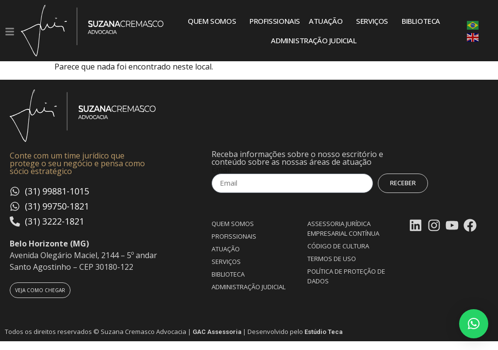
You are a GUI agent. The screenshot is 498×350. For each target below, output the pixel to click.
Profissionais (274, 21)
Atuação (328, 21)
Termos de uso (331, 258)
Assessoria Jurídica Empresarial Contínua (343, 228)
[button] (473, 323)
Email (221, 170)
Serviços (374, 21)
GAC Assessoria (217, 331)
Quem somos (214, 21)
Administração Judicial (313, 40)
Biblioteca (421, 21)
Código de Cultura (338, 246)
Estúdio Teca (323, 331)
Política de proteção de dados (346, 276)
